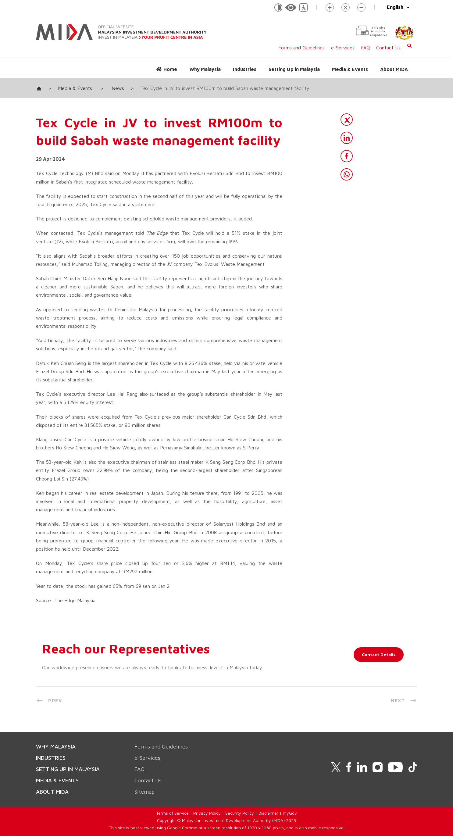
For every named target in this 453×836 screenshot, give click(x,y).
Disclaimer (268, 813)
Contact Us (388, 47)
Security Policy (239, 813)
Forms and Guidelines (301, 47)
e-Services (343, 47)
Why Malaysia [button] (205, 69)
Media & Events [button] (350, 69)
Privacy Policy (207, 813)
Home (170, 69)
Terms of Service (172, 813)
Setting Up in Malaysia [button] (294, 69)
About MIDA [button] (394, 69)
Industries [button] (244, 69)
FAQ (365, 47)
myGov (290, 813)
